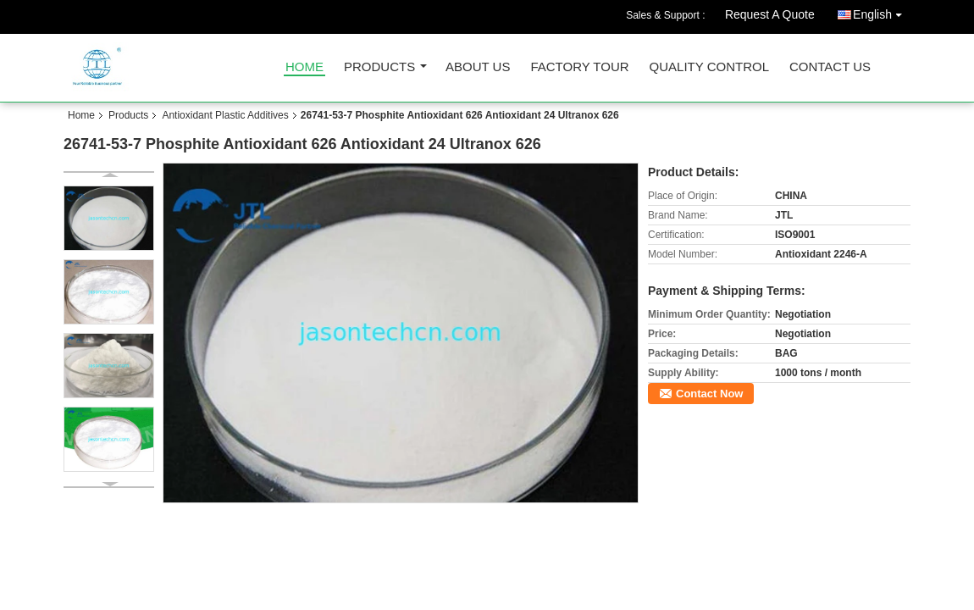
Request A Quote (770, 14)
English (881, 11)
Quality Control (709, 67)
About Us (477, 67)
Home (304, 67)
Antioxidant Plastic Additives (225, 115)
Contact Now (709, 393)
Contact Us (830, 67)
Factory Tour (579, 67)
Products (379, 67)
